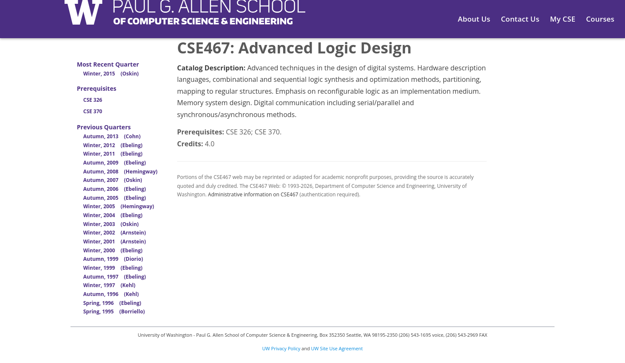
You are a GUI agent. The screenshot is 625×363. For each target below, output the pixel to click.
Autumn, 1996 (111, 294)
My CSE (562, 19)
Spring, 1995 (114, 311)
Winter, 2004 (113, 215)
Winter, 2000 (113, 250)
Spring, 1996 (112, 303)
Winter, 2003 (111, 224)
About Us (474, 19)
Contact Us (520, 19)
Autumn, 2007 (112, 180)
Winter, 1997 (109, 285)
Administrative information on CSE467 (253, 194)
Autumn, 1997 (114, 276)
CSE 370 (92, 111)
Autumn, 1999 (113, 258)
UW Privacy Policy (281, 348)
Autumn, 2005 (114, 197)
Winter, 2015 (111, 73)
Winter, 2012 (113, 145)
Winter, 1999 (113, 267)
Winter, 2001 (114, 241)
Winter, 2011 (113, 153)
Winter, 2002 (114, 232)
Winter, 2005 (118, 206)
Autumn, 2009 (114, 162)
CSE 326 (92, 99)
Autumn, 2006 (114, 189)
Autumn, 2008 (120, 171)
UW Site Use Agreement (337, 348)
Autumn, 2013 (112, 136)
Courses (600, 19)
